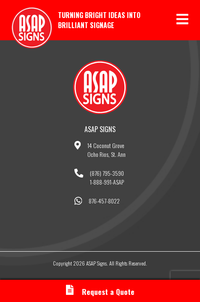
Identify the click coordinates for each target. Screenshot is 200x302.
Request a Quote (100, 291)
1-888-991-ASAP (107, 181)
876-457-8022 (104, 200)
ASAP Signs (32, 28)
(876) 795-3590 (107, 173)
